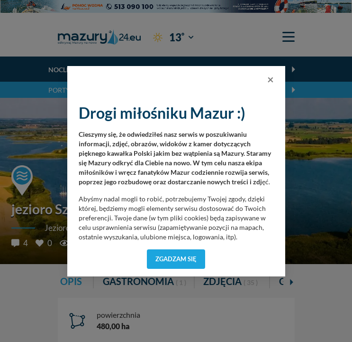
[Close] (270, 79)
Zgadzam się (176, 259)
